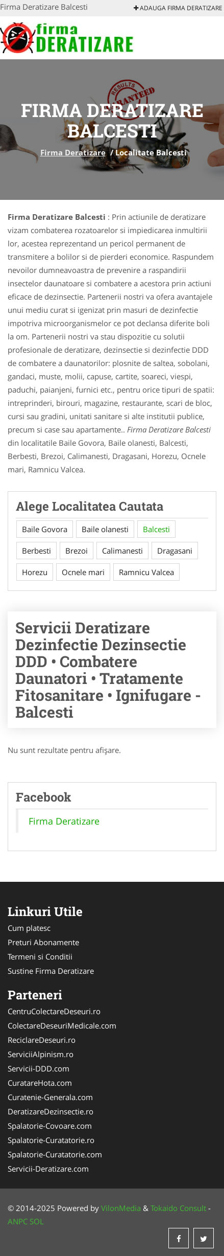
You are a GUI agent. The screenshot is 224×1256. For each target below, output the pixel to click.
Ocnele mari (83, 572)
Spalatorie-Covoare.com (50, 1125)
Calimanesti (122, 550)
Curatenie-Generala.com (50, 1097)
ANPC (18, 1221)
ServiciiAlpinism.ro (40, 1054)
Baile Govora (44, 529)
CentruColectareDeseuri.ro (54, 1011)
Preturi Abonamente (43, 942)
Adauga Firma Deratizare (178, 8)
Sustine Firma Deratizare (51, 970)
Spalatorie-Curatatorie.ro (51, 1140)
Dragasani (174, 550)
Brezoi (76, 550)
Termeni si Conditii (40, 956)
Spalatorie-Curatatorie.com (55, 1154)
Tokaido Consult (178, 1208)
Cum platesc (29, 927)
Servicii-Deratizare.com (48, 1168)
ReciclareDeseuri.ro (42, 1039)
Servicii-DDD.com (38, 1068)
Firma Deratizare (73, 152)
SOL (37, 1221)
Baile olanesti (105, 529)
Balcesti (156, 529)
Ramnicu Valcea (146, 572)
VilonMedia (121, 1208)
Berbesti (36, 550)
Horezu (34, 572)
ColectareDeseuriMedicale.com (62, 1025)
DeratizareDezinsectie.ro (50, 1111)
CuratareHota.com (40, 1082)
